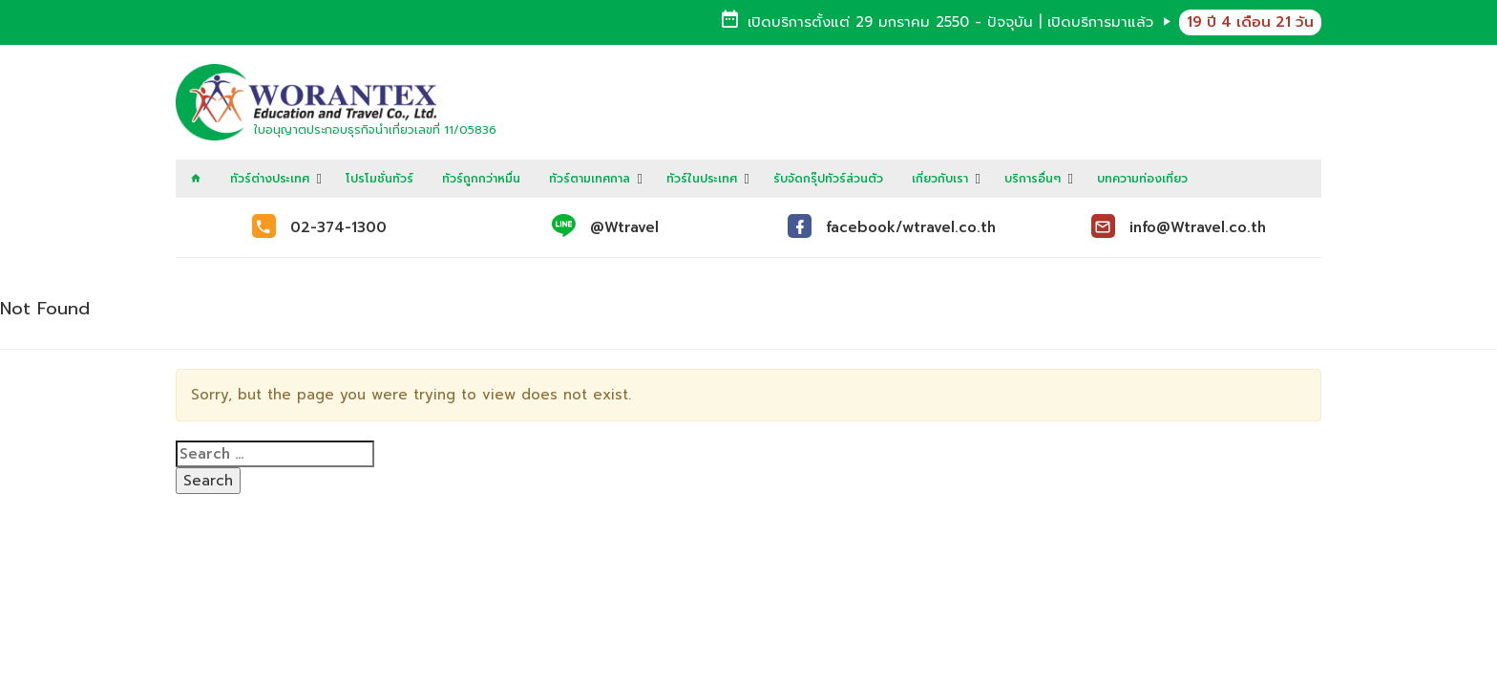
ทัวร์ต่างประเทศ (269, 178)
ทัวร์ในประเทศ (701, 178)
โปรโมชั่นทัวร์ (379, 178)
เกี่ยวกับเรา (940, 178)
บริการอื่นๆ (1032, 178)
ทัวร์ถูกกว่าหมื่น (481, 178)
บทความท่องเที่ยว (1142, 178)
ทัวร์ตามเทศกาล (589, 178)
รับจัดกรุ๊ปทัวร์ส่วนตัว (828, 178)
